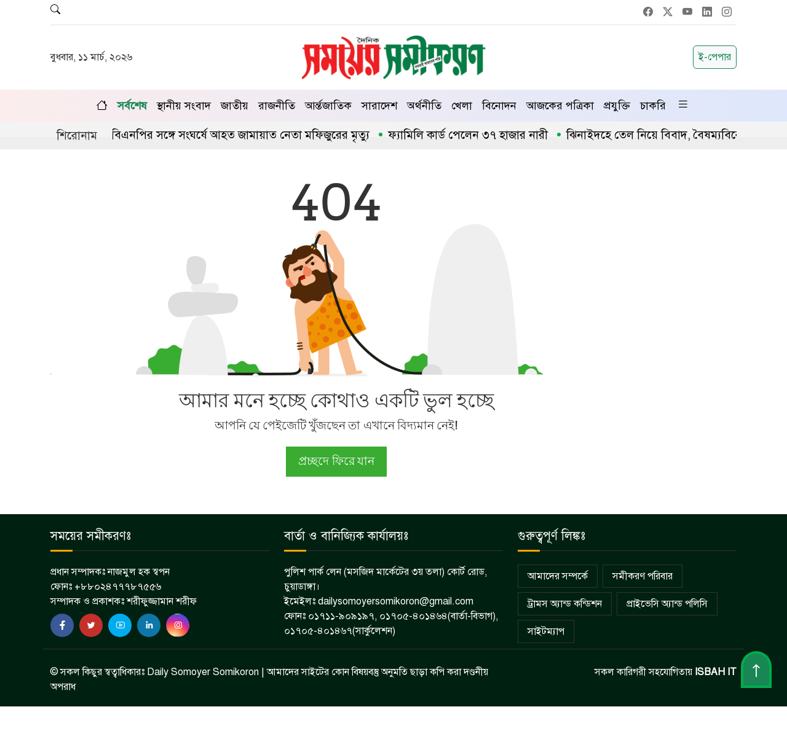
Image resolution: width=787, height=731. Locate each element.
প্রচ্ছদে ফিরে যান (336, 461)
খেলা (461, 105)
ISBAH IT (716, 672)
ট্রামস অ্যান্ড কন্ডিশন (565, 604)
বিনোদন (499, 105)
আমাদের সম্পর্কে (558, 576)
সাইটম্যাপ (546, 631)
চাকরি (653, 105)
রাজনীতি (276, 105)
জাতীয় (234, 105)
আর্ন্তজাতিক (328, 105)
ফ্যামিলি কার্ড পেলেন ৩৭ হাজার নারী (476, 135)
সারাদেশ (379, 105)
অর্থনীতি (424, 105)
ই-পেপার (714, 57)
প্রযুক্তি (617, 105)
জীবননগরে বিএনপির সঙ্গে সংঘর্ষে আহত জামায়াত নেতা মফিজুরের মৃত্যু (222, 135)
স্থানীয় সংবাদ (184, 105)
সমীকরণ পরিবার (642, 576)
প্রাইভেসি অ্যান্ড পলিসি (667, 604)
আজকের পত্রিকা (560, 105)
